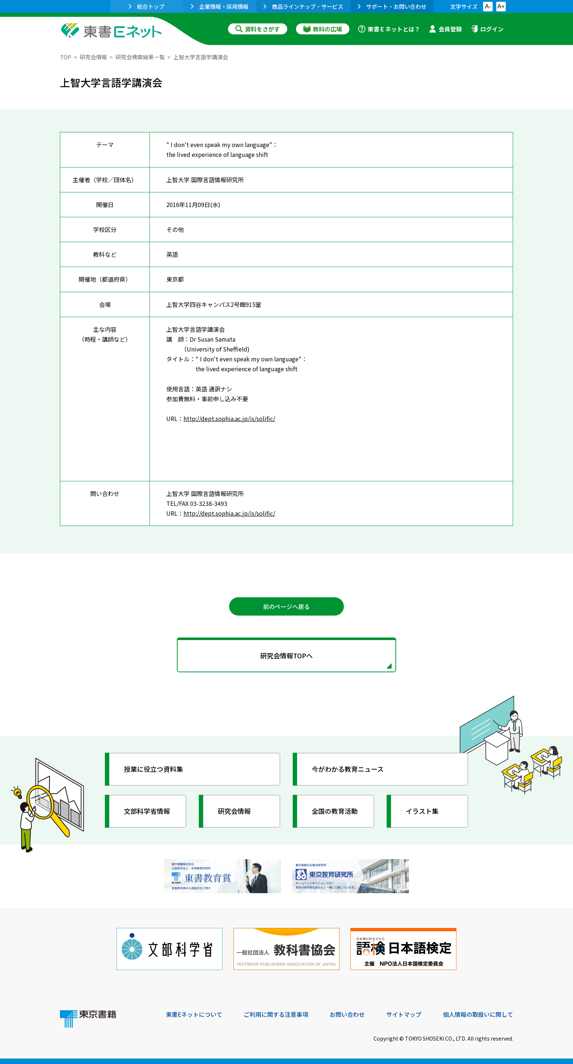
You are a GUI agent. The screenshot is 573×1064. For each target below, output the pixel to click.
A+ (501, 6)
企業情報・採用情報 (219, 6)
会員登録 (445, 29)
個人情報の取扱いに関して (478, 1014)
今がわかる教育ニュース (348, 769)
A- (488, 6)
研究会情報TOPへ (286, 655)
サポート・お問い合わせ (392, 6)
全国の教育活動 (335, 811)
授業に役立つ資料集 (153, 769)
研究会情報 (93, 57)
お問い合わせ (347, 1014)
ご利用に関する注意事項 (276, 1014)
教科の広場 (322, 29)
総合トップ (146, 6)
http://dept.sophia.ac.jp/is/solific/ (229, 418)
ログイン (487, 29)
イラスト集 (422, 811)
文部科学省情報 (147, 811)
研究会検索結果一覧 (140, 57)
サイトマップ (403, 1014)
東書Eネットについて (194, 1014)
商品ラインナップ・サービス (303, 6)
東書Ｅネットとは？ (389, 29)
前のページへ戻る (286, 606)
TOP (65, 57)
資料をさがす (257, 29)
